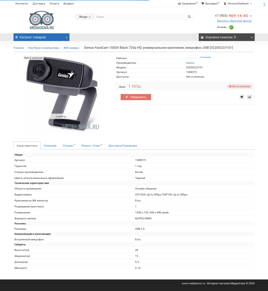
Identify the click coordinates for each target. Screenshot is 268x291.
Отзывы (69, 145)
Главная (19, 47)
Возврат (68, 3)
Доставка (39, 3)
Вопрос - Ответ (92, 145)
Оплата (54, 3)
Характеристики (27, 145)
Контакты (21, 3)
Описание (50, 145)
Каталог (41, 36)
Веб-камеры (71, 47)
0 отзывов (205, 57)
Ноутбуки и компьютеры (43, 47)
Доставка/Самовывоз (123, 145)
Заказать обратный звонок (234, 20)
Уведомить (135, 97)
